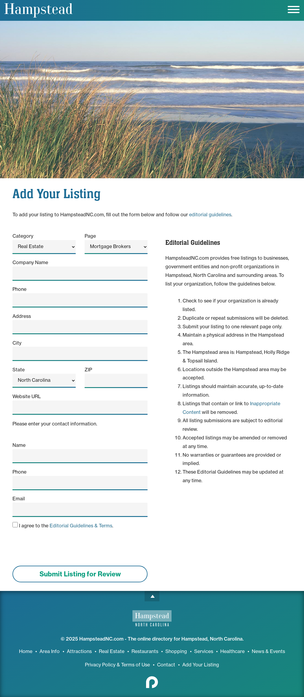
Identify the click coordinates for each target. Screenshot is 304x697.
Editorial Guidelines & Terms (81, 526)
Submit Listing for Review (80, 574)
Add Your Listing (200, 665)
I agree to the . (62, 525)
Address (21, 316)
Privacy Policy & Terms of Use (117, 665)
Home (25, 651)
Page (90, 236)
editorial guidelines (210, 214)
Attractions (79, 651)
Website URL (26, 396)
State (18, 370)
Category (22, 236)
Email (18, 499)
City (16, 343)
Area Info (49, 651)
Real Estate (111, 651)
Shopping (176, 651)
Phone (19, 289)
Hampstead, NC (38, 10)
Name (19, 445)
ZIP (88, 370)
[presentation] (57, 549)
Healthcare (232, 651)
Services (203, 651)
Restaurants (145, 651)
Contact (166, 665)
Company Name (30, 262)
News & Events (268, 651)
